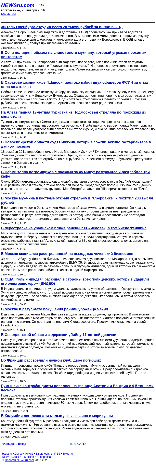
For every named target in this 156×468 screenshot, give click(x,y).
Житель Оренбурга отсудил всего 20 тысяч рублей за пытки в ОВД (62, 27)
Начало (7, 453)
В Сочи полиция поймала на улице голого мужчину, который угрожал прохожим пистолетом (73, 55)
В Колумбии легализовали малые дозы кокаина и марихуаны (57, 416)
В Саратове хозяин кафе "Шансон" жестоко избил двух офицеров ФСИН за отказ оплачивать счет (74, 84)
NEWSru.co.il (10, 456)
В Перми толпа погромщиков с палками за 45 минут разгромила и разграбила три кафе (75, 174)
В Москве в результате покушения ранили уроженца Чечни (54, 309)
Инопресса (44, 456)
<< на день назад (14, 443)
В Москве (28, 456)
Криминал (8, 14)
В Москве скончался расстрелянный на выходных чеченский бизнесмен (67, 254)
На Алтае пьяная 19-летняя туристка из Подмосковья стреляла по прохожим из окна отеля (73, 114)
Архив (29, 453)
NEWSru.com (18, 5)
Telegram (69, 453)
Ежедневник (44, 453)
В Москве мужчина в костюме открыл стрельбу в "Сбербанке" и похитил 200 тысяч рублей (77, 200)
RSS (57, 453)
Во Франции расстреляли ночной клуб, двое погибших (51, 360)
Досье (18, 453)
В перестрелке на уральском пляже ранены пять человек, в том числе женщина (73, 228)
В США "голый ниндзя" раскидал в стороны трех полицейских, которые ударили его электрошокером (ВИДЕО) (75, 281)
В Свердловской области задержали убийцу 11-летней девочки (58, 335)
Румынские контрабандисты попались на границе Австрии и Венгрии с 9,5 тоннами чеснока (77, 388)
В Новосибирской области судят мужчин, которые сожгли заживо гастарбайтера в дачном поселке (76, 144)
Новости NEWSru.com (19, 460)
